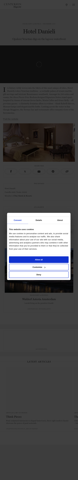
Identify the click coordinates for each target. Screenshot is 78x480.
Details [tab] (39, 220)
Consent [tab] (17, 220)
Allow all (39, 259)
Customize (38, 267)
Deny (38, 274)
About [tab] (60, 220)
